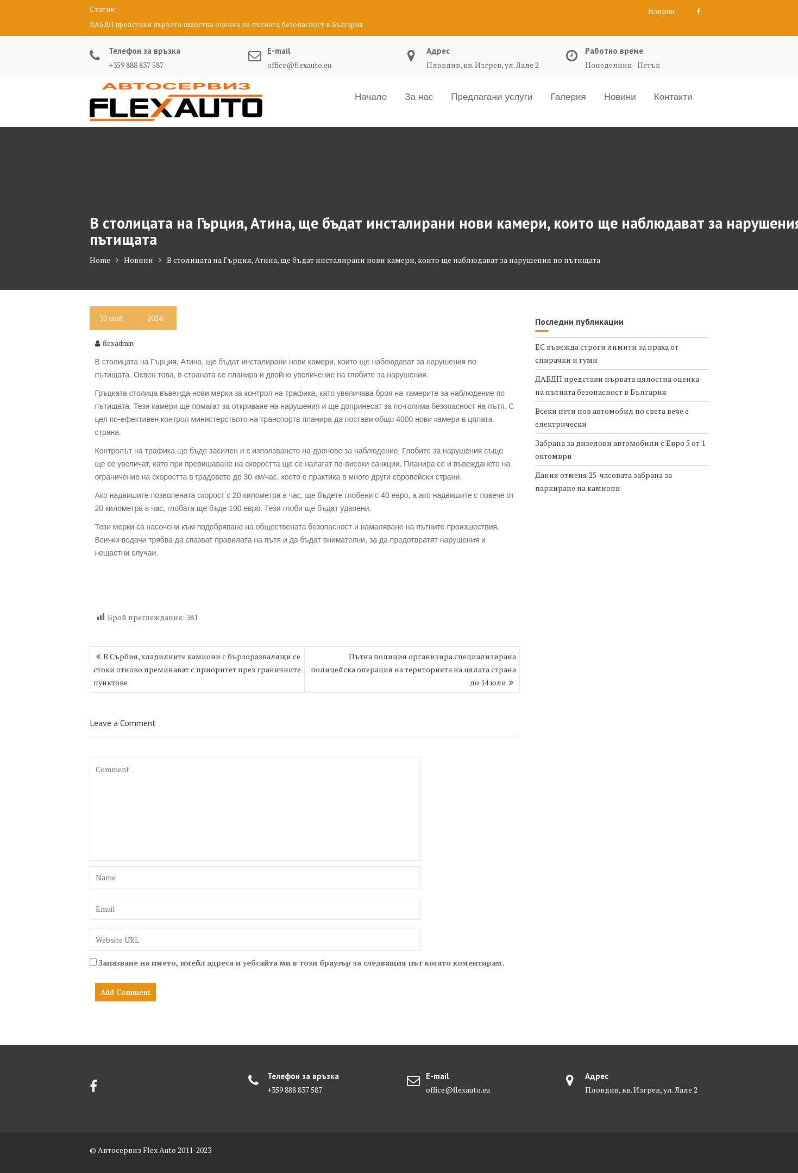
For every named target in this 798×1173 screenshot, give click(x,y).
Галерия (568, 97)
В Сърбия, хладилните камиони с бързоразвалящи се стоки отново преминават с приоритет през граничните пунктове (197, 669)
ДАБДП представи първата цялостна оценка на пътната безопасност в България (226, 24)
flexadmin (114, 343)
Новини (661, 11)
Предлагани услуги (491, 97)
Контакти (673, 97)
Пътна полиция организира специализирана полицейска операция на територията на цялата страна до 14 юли (413, 669)
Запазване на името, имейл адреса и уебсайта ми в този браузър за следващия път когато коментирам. (301, 962)
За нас (419, 97)
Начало (371, 97)
